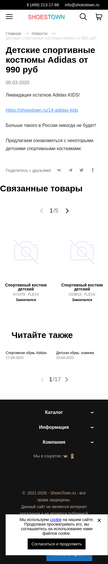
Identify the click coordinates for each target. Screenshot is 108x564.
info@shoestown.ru (82, 5)
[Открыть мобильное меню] (9, 16)
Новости (39, 33)
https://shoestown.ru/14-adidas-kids (42, 110)
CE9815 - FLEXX (82, 294)
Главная (13, 33)
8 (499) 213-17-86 (43, 5)
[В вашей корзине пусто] (98, 16)
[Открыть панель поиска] (83, 16)
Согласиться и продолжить (56, 544)
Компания (54, 442)
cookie (55, 519)
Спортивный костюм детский (26, 287)
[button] (59, 171)
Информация (54, 427)
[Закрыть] (99, 520)
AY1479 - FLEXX (26, 294)
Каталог (54, 412)
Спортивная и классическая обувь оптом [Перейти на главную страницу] (46, 17)
